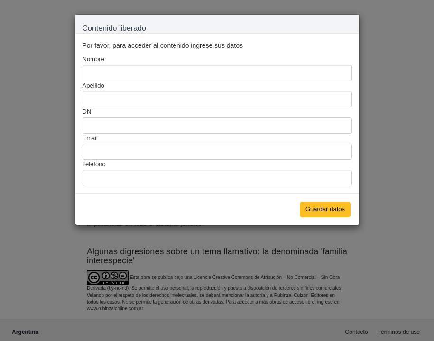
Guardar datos (325, 209)
